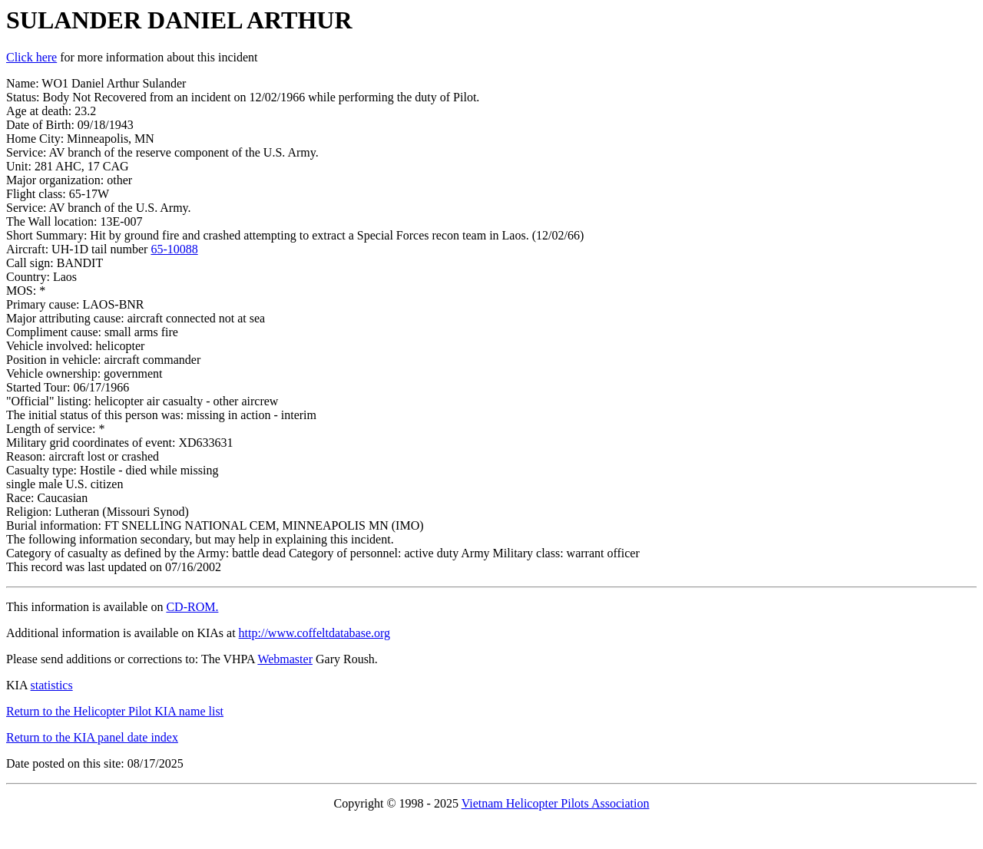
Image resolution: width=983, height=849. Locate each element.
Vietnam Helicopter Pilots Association (556, 803)
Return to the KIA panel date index (92, 737)
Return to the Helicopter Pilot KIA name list (114, 711)
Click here (31, 57)
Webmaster (285, 659)
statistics (52, 685)
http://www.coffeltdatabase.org (314, 632)
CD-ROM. (192, 606)
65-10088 (174, 249)
